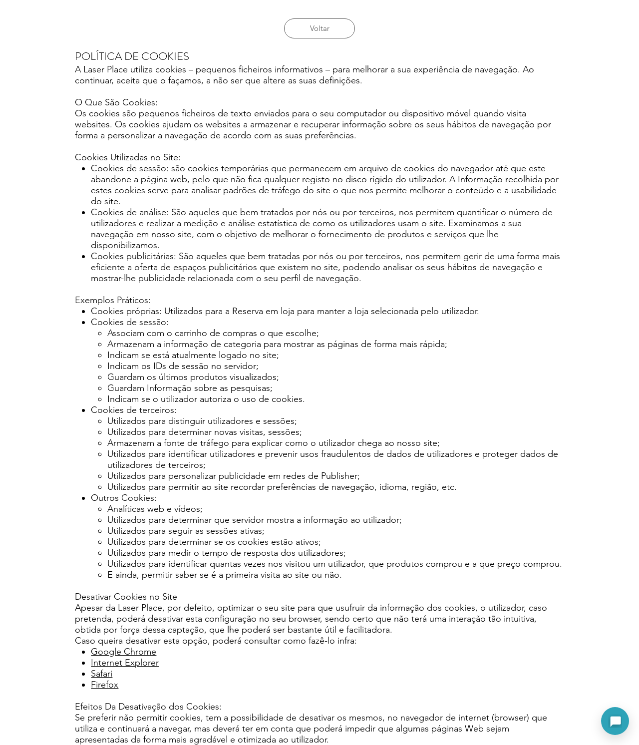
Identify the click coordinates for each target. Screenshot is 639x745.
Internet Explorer (125, 662)
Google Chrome (123, 651)
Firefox (104, 684)
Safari (101, 673)
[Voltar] (319, 28)
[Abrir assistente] (615, 721)
